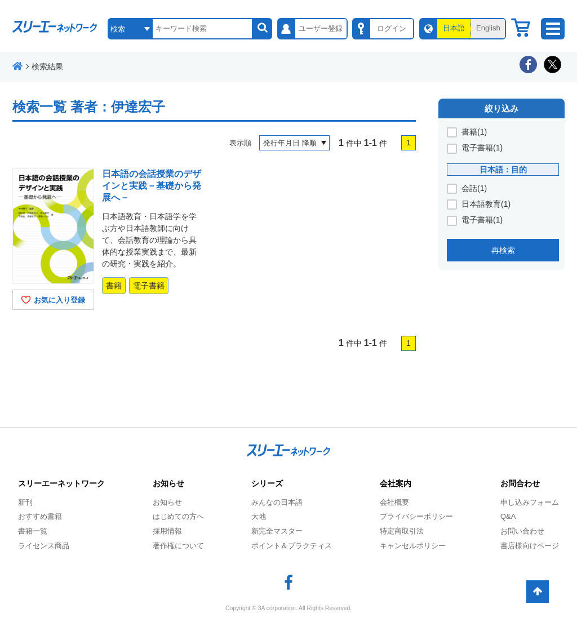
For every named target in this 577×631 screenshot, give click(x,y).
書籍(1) (474, 131)
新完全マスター (277, 531)
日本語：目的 (503, 169)
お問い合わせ (522, 531)
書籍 (114, 285)
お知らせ (167, 502)
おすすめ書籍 (40, 516)
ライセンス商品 (43, 545)
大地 (258, 516)
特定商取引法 (402, 531)
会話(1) (474, 188)
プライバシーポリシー (416, 516)
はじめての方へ (178, 516)
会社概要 (394, 502)
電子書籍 (149, 285)
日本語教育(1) (486, 203)
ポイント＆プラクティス (291, 545)
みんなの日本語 (277, 502)
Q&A (508, 516)
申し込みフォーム (529, 502)
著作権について (178, 545)
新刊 (25, 502)
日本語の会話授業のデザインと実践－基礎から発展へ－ (151, 185)
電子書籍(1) (482, 147)
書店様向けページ (529, 545)
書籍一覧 (32, 531)
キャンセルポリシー (413, 545)
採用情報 (167, 531)
